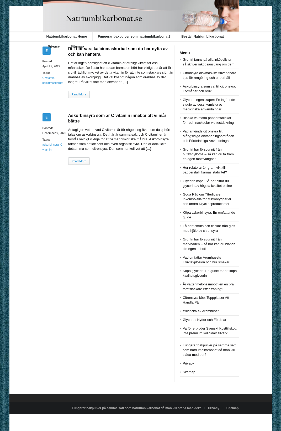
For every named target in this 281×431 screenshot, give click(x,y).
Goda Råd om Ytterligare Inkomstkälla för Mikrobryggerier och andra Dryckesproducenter (207, 199)
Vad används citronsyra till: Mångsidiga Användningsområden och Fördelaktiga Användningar (208, 136)
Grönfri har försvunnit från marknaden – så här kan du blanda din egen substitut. (209, 244)
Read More (79, 94)
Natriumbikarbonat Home (66, 36)
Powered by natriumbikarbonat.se (66, 420)
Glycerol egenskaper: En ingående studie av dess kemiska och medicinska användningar (209, 104)
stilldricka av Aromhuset (201, 311)
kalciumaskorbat (53, 82)
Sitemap (77, 46)
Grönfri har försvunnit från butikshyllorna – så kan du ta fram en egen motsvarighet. (208, 154)
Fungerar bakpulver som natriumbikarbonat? (134, 36)
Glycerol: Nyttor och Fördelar (204, 320)
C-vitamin (49, 77)
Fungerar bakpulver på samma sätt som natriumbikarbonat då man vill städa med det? (209, 350)
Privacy (54, 46)
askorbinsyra (51, 144)
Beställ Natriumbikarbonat (202, 36)
